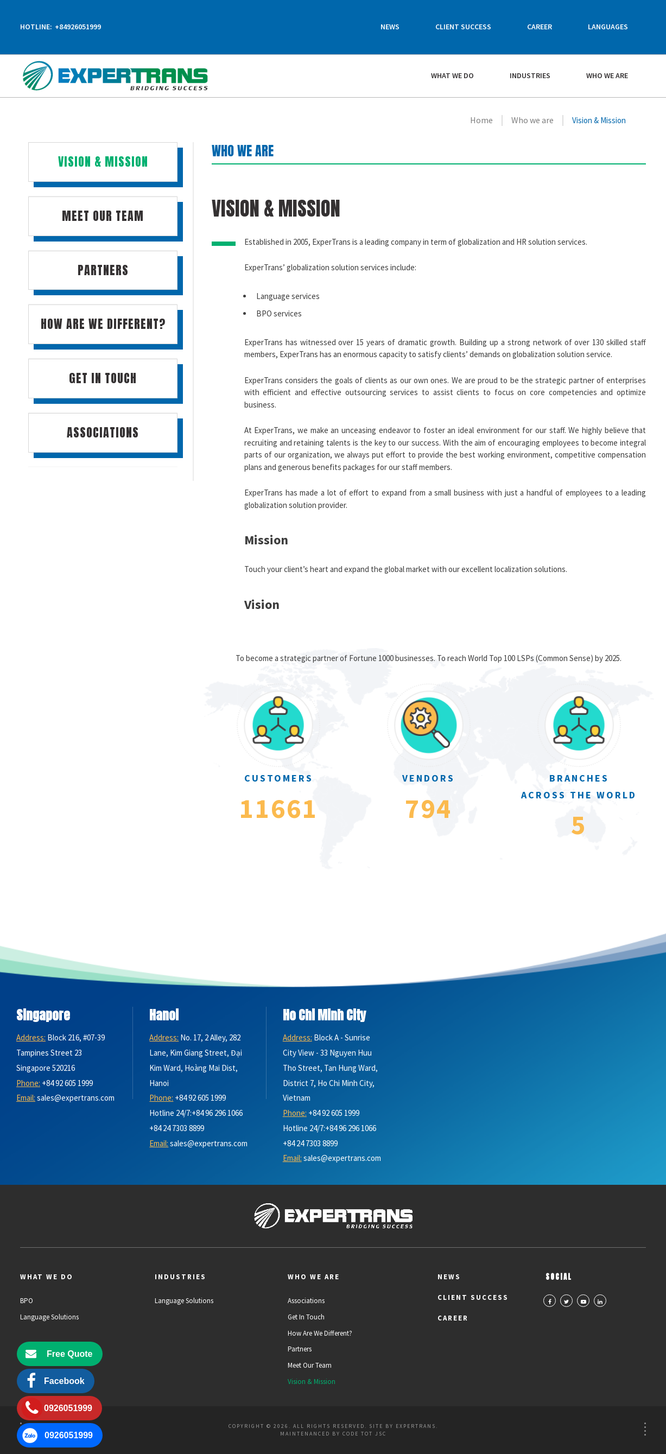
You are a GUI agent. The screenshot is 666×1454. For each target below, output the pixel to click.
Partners (300, 1349)
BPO (26, 1300)
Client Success (463, 26)
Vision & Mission (311, 1381)
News (389, 26)
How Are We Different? (320, 1333)
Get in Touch (306, 1317)
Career (539, 26)
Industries (530, 75)
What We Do (452, 75)
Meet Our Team (310, 1365)
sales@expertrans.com (76, 1098)
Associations (306, 1300)
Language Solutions (49, 1317)
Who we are (607, 75)
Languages (608, 26)
